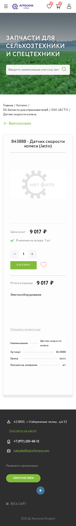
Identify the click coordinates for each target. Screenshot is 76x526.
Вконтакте (40, 490)
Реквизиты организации (22, 466)
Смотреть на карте (22, 431)
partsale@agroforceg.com (31, 450)
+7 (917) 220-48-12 (26, 441)
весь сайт (16, 504)
